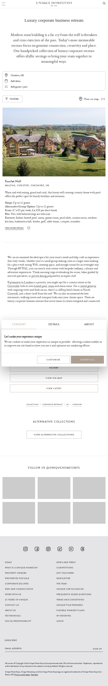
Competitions (64, 567)
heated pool (40, 286)
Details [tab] (54, 324)
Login (60, 621)
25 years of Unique (16, 599)
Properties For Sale (17, 578)
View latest (53, 388)
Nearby (54, 367)
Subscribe (11, 640)
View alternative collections (54, 434)
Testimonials (13, 615)
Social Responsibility (18, 621)
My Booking (63, 615)
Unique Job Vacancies (70, 589)
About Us (10, 610)
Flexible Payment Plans (70, 610)
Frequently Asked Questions (73, 594)
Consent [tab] (19, 324)
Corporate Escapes (17, 583)
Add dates (15, 81)
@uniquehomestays (63, 468)
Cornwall (12, 293)
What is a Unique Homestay (21, 567)
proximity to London (21, 282)
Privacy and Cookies (22, 674)
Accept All (87, 359)
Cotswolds (13, 286)
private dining (39, 276)
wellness (78, 268)
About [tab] (89, 324)
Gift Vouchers (65, 573)
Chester (23, 185)
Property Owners (16, 573)
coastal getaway (87, 286)
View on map (91, 99)
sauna (51, 286)
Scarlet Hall (13, 181)
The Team (61, 583)
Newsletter (63, 578)
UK (47, 185)
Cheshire (37, 185)
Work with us (13, 594)
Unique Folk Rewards (69, 605)
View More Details (14, 228)
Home (8, 562)
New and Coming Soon (19, 589)
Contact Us (12, 605)
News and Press (66, 562)
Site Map (34, 674)
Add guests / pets (19, 86)
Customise (53, 359)
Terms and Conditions (70, 599)
